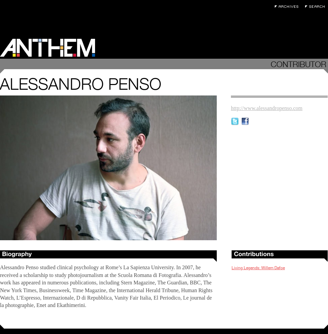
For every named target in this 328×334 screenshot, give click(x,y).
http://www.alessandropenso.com (266, 108)
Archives (288, 6)
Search (316, 6)
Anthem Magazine (47, 48)
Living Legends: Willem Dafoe (258, 268)
